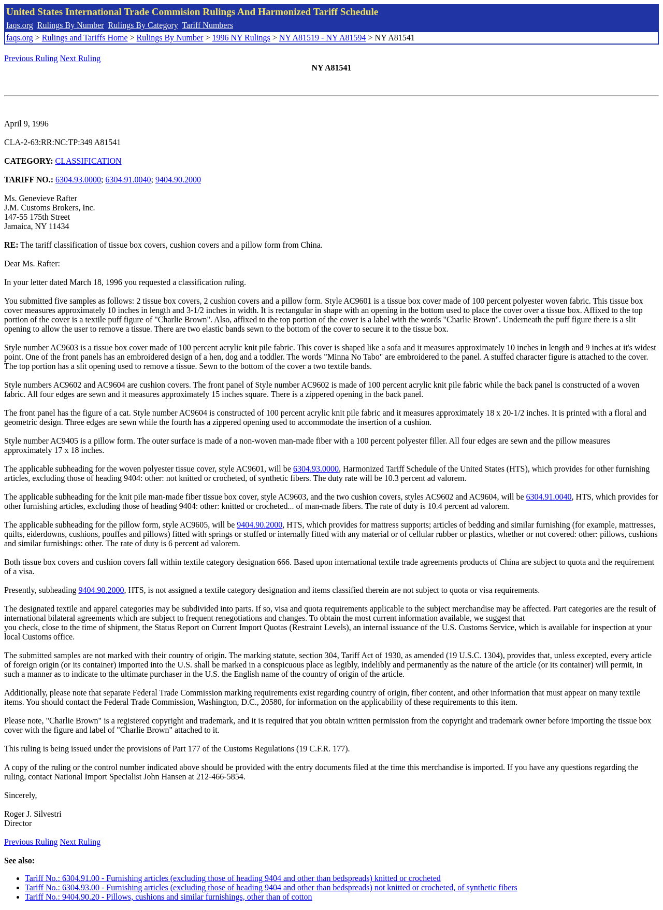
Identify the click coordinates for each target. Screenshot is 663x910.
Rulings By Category (143, 25)
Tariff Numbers (207, 25)
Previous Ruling (31, 58)
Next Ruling (80, 58)
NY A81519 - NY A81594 (322, 37)
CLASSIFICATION (88, 161)
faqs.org (19, 25)
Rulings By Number (70, 25)
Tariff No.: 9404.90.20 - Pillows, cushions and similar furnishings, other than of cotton (168, 896)
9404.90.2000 (178, 179)
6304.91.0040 (128, 179)
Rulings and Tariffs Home (85, 37)
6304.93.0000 (78, 179)
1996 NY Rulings (241, 37)
